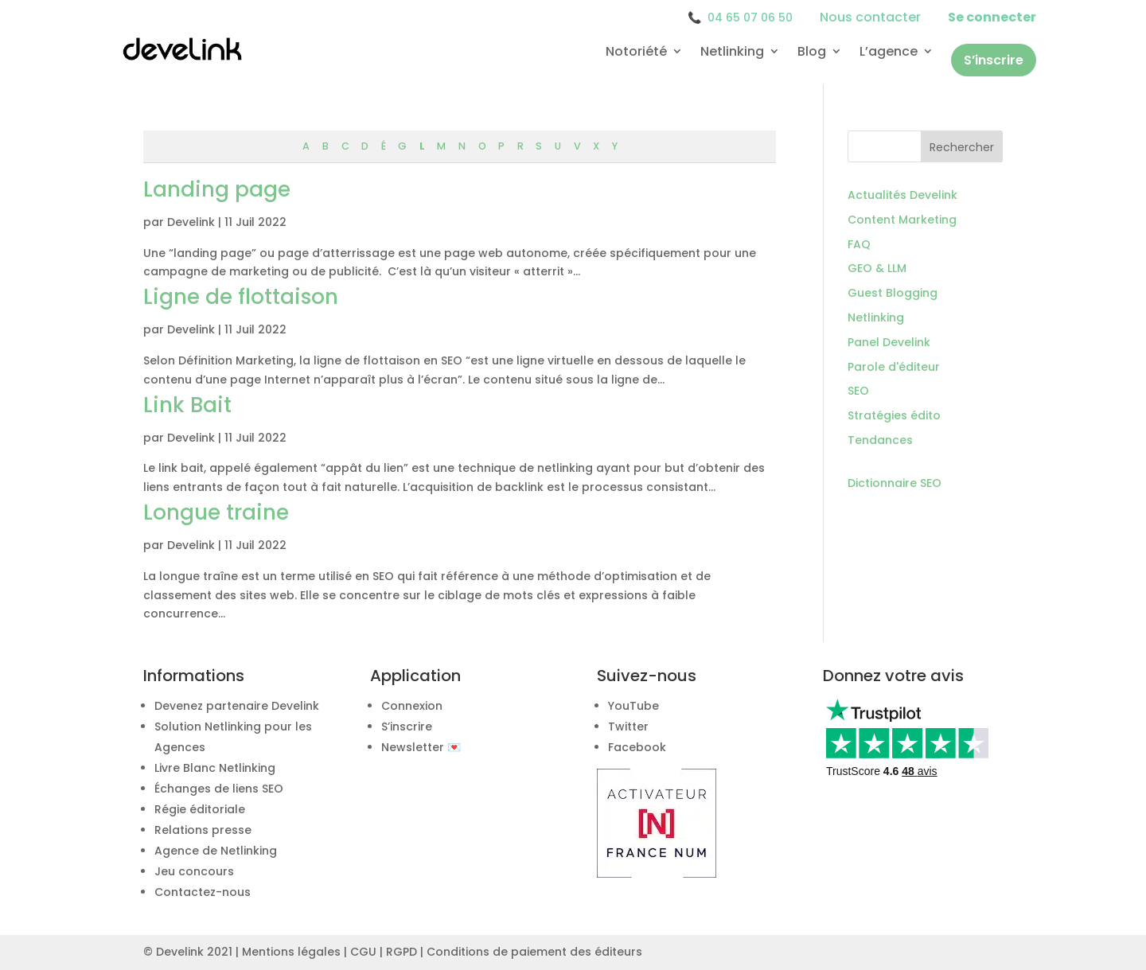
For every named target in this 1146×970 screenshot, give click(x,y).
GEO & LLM (877, 268)
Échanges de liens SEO (218, 789)
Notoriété (636, 52)
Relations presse (202, 830)
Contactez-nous (202, 892)
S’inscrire (993, 60)
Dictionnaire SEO (894, 483)
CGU (363, 952)
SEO (858, 391)
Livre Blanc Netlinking (214, 768)
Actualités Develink (902, 195)
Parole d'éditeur (894, 367)
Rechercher (962, 147)
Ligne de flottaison (240, 296)
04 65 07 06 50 (740, 17)
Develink (191, 222)
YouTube (633, 706)
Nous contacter (870, 17)
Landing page (216, 189)
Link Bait (187, 405)
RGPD (401, 952)
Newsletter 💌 (421, 747)
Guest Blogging (892, 293)
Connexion (411, 706)
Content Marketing (902, 220)
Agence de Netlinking (215, 851)
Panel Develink (889, 342)
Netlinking (732, 52)
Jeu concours (194, 871)
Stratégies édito (894, 415)
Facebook (637, 747)
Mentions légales (291, 952)
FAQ (859, 244)
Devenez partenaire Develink (236, 706)
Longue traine (216, 512)
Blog (811, 52)
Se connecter (992, 17)
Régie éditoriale (199, 809)
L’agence (889, 52)
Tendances (880, 440)
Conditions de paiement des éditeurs (534, 952)
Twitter (628, 726)
